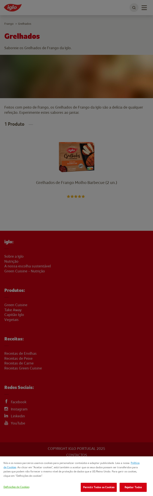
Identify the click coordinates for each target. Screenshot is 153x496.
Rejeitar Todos (133, 487)
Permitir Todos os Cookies (98, 487)
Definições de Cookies (16, 487)
